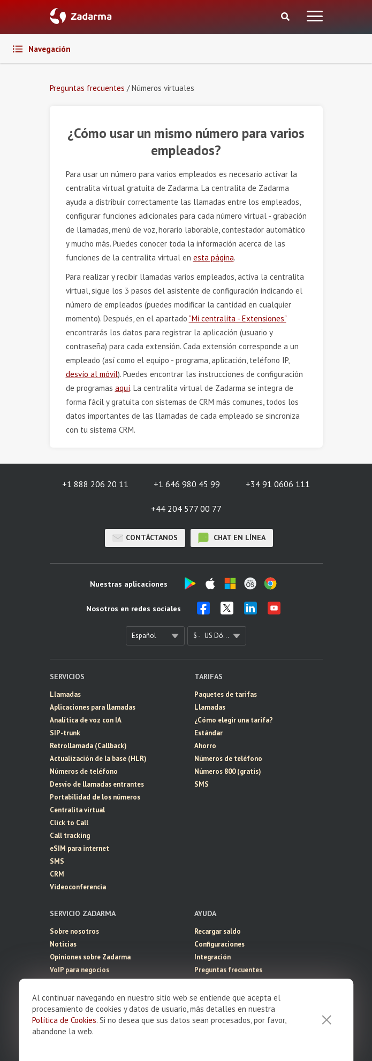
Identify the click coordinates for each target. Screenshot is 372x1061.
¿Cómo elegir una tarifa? (233, 720)
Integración (212, 957)
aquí (122, 388)
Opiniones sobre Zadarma (90, 957)
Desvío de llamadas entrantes (97, 784)
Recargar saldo (217, 931)
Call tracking (70, 835)
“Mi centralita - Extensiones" (237, 318)
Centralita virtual (77, 809)
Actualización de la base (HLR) (98, 758)
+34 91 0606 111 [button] (278, 484)
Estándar (208, 732)
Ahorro (205, 745)
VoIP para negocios (79, 969)
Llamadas (65, 694)
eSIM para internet (79, 848)
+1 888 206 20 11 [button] (95, 484)
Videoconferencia (78, 886)
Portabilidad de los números (95, 797)
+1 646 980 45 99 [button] (187, 484)
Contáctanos (145, 538)
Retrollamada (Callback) (88, 745)
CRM (57, 874)
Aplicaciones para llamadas (92, 707)
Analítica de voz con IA (86, 720)
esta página (213, 257)
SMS (57, 861)
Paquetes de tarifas (225, 694)
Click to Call (69, 822)
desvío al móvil (92, 374)
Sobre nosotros (74, 931)
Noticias (63, 944)
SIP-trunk (65, 732)
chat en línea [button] (231, 538)
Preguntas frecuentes (228, 969)
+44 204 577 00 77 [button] (186, 508)
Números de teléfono (84, 771)
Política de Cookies (64, 1020)
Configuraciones (219, 944)
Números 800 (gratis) (227, 771)
